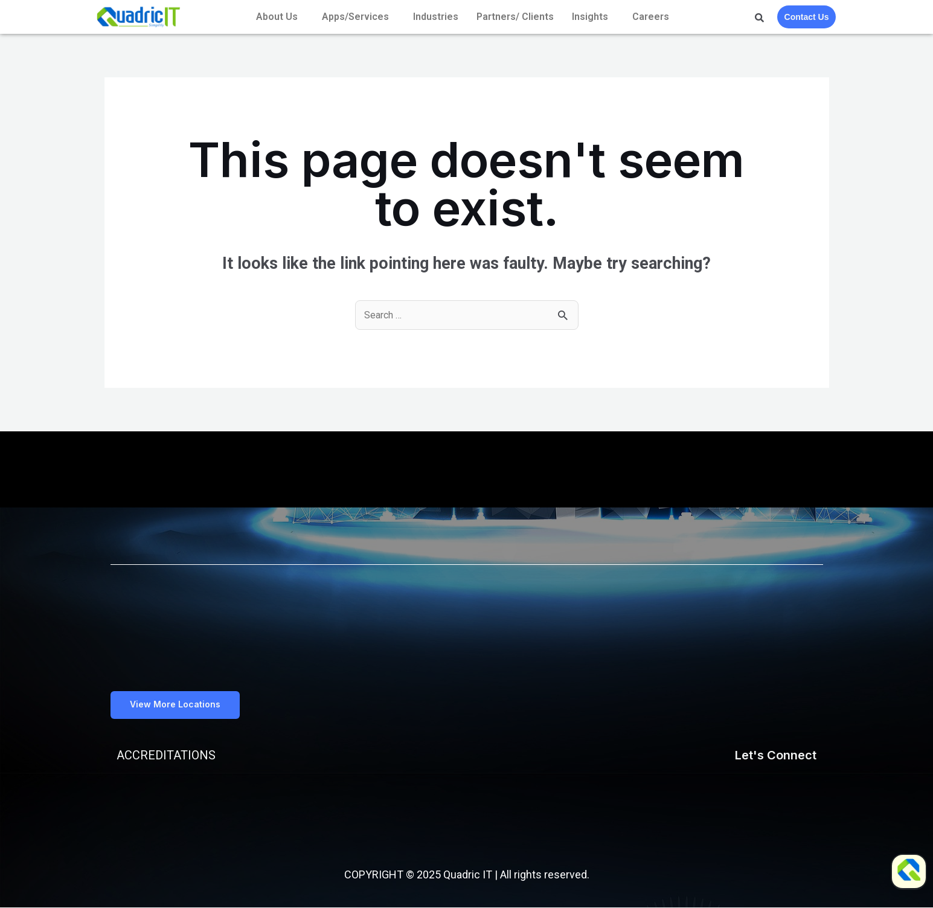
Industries (435, 16)
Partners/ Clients (515, 16)
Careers (650, 16)
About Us (277, 16)
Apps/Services (355, 16)
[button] (178, 705)
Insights (590, 16)
